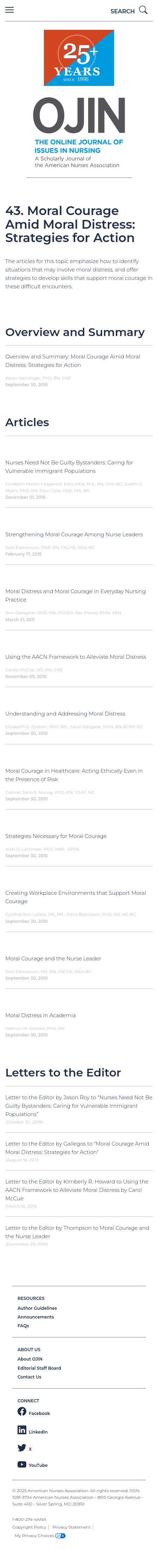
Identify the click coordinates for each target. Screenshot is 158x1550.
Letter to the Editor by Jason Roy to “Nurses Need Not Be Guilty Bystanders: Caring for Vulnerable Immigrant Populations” (78, 1106)
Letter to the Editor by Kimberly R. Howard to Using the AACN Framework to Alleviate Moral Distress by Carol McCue (77, 1190)
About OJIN (30, 1359)
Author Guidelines (37, 1308)
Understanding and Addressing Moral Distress (65, 713)
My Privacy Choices (40, 1535)
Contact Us (29, 1377)
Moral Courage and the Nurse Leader (53, 958)
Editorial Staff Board (39, 1368)
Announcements (36, 1317)
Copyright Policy (29, 1527)
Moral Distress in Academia (40, 1015)
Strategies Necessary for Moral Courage (56, 836)
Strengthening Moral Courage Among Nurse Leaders (74, 534)
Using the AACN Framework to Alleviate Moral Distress (75, 656)
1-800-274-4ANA (29, 1519)
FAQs (23, 1325)
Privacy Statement (72, 1527)
